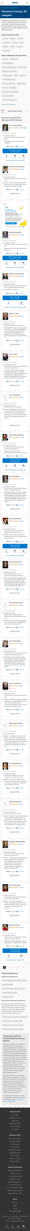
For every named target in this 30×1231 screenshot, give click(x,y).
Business (5, 59)
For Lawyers (15, 1129)
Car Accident (14, 59)
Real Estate (13, 87)
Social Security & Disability (10, 92)
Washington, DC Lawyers (15, 1150)
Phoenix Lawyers (15, 1155)
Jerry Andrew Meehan (15, 125)
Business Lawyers (15, 1173)
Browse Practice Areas (15, 1123)
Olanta (22, 42)
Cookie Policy (23, 1216)
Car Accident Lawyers (15, 1184)
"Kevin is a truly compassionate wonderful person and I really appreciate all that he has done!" (15, 536)
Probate (4, 87)
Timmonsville (6, 51)
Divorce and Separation (9, 67)
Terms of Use (5, 1216)
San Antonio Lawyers (15, 1158)
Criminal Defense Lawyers (15, 1176)
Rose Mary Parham (14, 925)
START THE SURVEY (10, 223)
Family (16, 75)
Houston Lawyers (15, 1147)
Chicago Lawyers (15, 1144)
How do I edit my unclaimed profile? (13, 1029)
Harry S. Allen (13, 354)
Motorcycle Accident (8, 83)
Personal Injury (21, 83)
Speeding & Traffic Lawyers (15, 1193)
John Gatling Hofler (15, 641)
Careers (15, 1205)
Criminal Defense (7, 63)
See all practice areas (8, 104)
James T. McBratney (15, 683)
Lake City (15, 42)
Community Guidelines (14, 1218)
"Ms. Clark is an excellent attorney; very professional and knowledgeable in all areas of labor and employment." (15, 622)
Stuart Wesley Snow (15, 763)
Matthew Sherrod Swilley (16, 166)
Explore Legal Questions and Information (14, 980)
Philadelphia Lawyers (15, 1152)
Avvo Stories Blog (15, 1126)
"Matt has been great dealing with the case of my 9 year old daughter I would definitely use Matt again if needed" (15, 184)
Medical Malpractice (8, 79)
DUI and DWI (22, 67)
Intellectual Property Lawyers (15, 1190)
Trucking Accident (7, 96)
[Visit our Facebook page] (7, 1226)
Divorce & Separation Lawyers (15, 1187)
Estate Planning (7, 75)
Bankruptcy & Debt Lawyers (15, 1170)
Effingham (12, 38)
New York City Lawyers (15, 1138)
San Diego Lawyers (15, 1161)
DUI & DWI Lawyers (15, 1179)
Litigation (23, 75)
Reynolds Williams (14, 476)
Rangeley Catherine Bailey (17, 841)
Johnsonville (6, 42)
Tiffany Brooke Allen (15, 801)
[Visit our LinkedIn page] (18, 1226)
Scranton (19, 46)
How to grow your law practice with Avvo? (14, 1017)
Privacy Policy (14, 1216)
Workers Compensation (9, 100)
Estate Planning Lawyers (15, 1182)
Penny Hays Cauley (15, 885)
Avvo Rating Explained (15, 1211)
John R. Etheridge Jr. (15, 395)
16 (23, 967)
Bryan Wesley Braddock (16, 435)
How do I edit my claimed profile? (12, 1021)
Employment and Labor (9, 71)
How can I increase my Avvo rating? (12, 1025)
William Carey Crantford (16, 274)
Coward (4, 38)
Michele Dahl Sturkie (15, 562)
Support (15, 1208)
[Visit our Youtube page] (23, 1226)
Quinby (12, 46)
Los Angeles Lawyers (15, 1141)
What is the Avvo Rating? (9, 992)
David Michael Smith (15, 232)
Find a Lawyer (15, 1115)
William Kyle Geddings (16, 723)
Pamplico (5, 46)
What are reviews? (7, 997)
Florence (20, 38)
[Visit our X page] (13, 1226)
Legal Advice (15, 1120)
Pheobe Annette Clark (16, 602)
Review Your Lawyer (15, 1118)
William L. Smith (14, 313)
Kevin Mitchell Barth (15, 518)
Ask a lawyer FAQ (7, 984)
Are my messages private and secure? (13, 988)
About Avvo (15, 1202)
